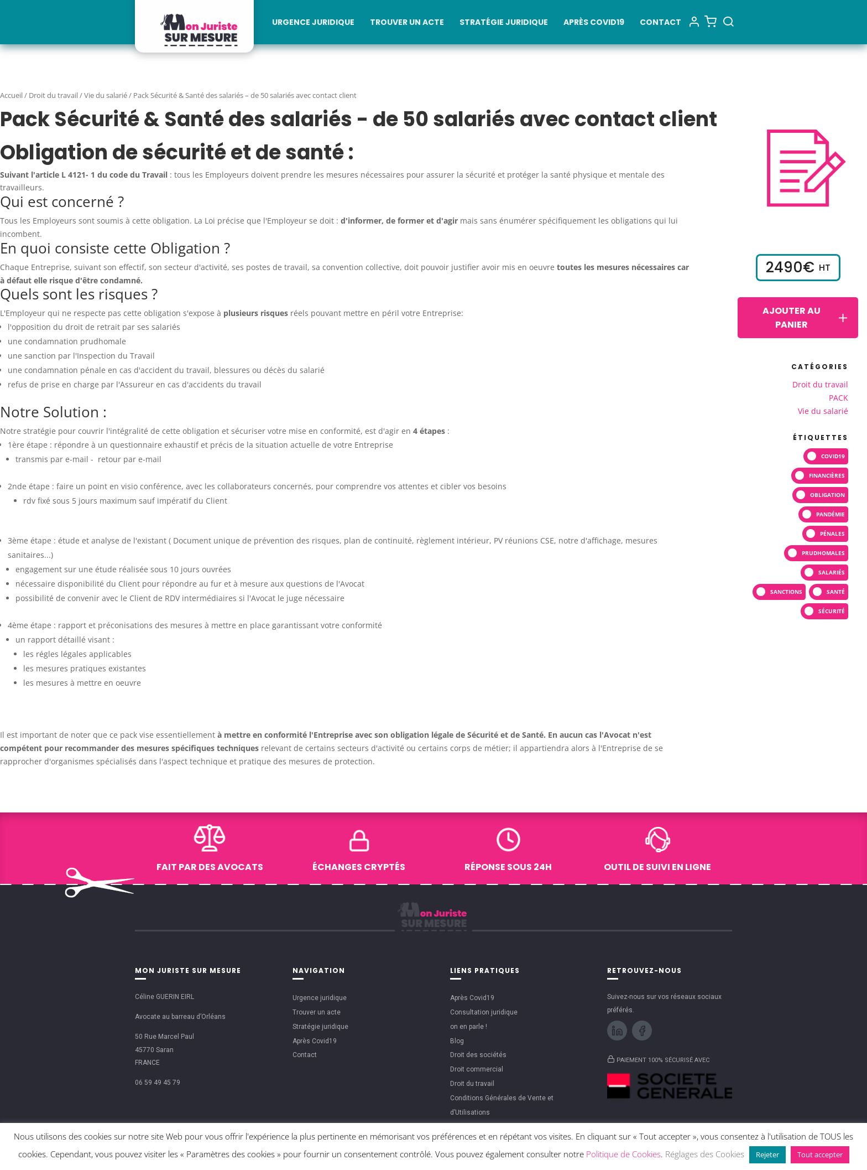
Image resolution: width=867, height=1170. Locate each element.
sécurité (831, 611)
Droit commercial (476, 1069)
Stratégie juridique (503, 23)
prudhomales (823, 553)
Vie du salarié (105, 95)
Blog (457, 1041)
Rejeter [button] (767, 1154)
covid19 (833, 456)
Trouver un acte (407, 23)
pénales (832, 533)
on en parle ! (468, 1027)
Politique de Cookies (623, 1153)
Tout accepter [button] (820, 1154)
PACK (838, 397)
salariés (831, 572)
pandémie (830, 514)
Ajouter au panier (805, 317)
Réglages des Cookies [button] (704, 1153)
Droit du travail (53, 95)
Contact (660, 23)
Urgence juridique (313, 23)
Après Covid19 (593, 23)
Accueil (11, 95)
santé (836, 592)
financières (827, 475)
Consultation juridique (484, 1012)
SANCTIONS (786, 592)
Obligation (827, 495)
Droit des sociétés (478, 1055)
